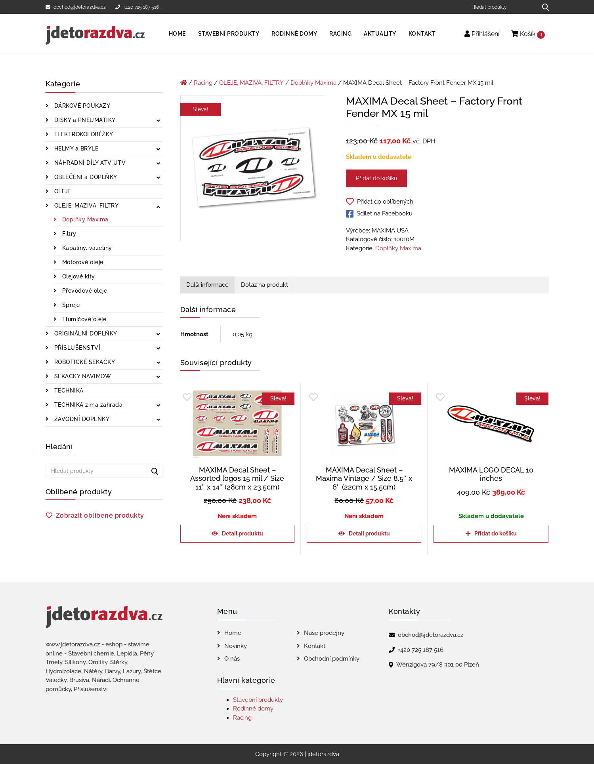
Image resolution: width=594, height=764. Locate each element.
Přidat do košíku (376, 178)
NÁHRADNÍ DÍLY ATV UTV (89, 163)
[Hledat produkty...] (543, 7)
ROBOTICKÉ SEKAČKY (83, 362)
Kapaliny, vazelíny (86, 248)
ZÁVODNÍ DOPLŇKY (80, 419)
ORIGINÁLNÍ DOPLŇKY (84, 333)
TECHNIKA (68, 390)
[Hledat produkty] (501, 7)
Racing (340, 33)
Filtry (68, 234)
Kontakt (422, 33)
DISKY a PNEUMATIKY (84, 120)
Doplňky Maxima (84, 219)
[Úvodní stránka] (183, 82)
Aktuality (380, 33)
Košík (528, 34)
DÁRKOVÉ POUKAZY (81, 106)
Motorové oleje (81, 262)
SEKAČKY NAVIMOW (81, 376)
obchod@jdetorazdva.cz (76, 7)
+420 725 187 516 (137, 7)
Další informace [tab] (207, 284)
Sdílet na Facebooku (379, 214)
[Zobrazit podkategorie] (158, 121)
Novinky (235, 646)
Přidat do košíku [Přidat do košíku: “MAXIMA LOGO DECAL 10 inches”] (495, 533)
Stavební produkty (229, 33)
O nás (232, 658)
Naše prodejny (324, 632)
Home (177, 33)
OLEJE (61, 191)
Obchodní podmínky (331, 658)
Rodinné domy (294, 33)
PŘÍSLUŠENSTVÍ (76, 348)
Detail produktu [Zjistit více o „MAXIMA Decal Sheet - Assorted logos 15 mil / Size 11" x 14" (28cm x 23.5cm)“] (242, 533)
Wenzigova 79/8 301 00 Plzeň (437, 664)
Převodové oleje (83, 291)
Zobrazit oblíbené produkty (100, 515)
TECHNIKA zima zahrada (87, 405)
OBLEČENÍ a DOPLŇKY (84, 177)
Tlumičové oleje (83, 319)
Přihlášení (481, 34)
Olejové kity (77, 276)
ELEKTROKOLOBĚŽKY (82, 134)
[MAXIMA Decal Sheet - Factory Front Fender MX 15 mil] (253, 169)
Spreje (70, 305)
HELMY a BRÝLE (75, 148)
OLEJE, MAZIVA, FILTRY (85, 205)
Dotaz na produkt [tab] (264, 284)
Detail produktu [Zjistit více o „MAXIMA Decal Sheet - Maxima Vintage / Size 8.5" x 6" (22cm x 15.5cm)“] (369, 533)
